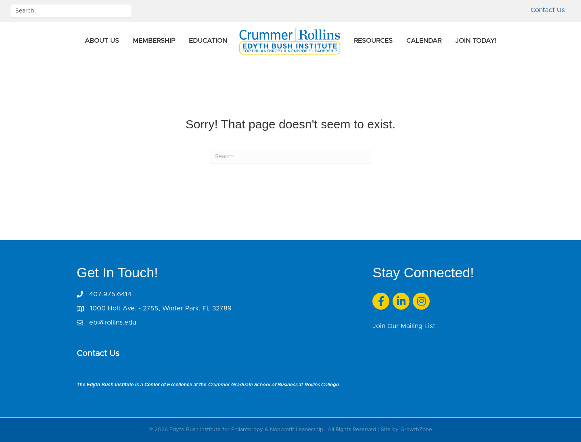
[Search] (290, 156)
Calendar (423, 41)
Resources (373, 41)
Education (208, 41)
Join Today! (475, 41)
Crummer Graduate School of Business (252, 384)
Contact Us (548, 10)
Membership (154, 41)
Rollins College (321, 384)
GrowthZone (416, 429)
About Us (102, 41)
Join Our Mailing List (403, 326)
